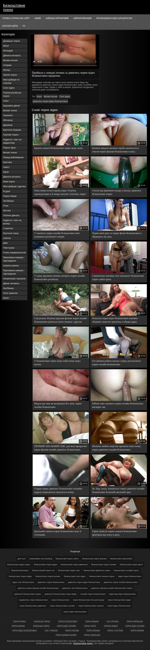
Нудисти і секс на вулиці (12, 222)
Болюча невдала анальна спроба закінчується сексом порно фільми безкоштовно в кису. (115, 150)
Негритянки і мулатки (14, 278)
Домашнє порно (11, 41)
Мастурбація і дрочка (14, 186)
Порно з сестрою (115, 630)
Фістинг (7, 210)
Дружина (7, 125)
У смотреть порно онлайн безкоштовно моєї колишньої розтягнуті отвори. (57, 235)
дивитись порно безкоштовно (51, 582)
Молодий (8, 50)
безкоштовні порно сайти (67, 558)
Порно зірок (9, 147)
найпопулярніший (82, 18)
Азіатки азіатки (11, 265)
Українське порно (42, 621)
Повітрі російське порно (12, 94)
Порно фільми (92, 621)
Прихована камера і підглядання (13, 259)
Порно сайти (90, 626)
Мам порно (9, 181)
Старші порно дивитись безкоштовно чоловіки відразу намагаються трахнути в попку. (58, 490)
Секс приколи (10, 293)
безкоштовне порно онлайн (103, 564)
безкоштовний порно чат (43, 570)
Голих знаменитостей (14, 252)
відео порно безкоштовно (129, 576)
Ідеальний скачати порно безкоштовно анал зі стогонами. (57, 533)
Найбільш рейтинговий (57, 18)
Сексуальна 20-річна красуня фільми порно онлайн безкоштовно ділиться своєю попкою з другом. (60, 320)
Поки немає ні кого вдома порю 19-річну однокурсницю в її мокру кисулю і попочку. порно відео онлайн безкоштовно (60, 192)
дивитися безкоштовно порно (27, 594)
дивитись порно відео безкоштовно (50, 101)
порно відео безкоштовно (75, 612)
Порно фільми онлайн (66, 635)
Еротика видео (111, 626)
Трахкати (8, 115)
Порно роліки (19, 621)
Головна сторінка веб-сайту (16, 18)
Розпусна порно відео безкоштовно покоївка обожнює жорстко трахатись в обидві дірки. (115, 320)
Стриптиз (8, 228)
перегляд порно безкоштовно (122, 594)
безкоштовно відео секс (69, 570)
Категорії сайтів (10, 25)
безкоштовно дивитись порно (96, 570)
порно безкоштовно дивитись (32, 606)
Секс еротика (113, 621)
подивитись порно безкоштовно (33, 600)
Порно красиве (72, 630)
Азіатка (7, 238)
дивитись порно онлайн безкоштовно (121, 582)
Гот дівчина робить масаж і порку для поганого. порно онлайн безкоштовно (116, 363)
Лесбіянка (8, 201)
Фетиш (6, 70)
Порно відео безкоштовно (24, 630)
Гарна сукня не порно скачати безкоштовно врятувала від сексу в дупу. (114, 533)
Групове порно (10, 134)
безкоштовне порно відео (45, 564)
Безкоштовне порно (14, 7)
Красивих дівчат (11, 105)
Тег (24, 25)
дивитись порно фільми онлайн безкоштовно (38, 588)
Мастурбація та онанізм (11, 81)
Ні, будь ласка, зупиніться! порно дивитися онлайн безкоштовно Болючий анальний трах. (118, 490)
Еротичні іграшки (12, 129)
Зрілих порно (10, 74)
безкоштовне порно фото (131, 564)
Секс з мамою (51, 630)
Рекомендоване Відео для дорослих (114, 18)
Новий (37, 18)
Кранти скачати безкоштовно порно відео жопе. (58, 148)
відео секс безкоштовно (23, 582)
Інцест (6, 167)
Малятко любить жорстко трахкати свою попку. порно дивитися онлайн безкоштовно (116, 448)
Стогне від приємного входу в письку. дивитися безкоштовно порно (116, 192)
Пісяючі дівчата (11, 215)
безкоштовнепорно (19, 570)
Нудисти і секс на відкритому (12, 141)
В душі (6, 191)
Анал (5, 100)
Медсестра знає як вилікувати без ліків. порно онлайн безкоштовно (58, 405)
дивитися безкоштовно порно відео (61, 594)
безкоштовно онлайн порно (126, 570)
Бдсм (6, 172)
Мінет (6, 45)
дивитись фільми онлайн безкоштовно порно (111, 588)
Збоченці (8, 120)
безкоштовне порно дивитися (74, 564)
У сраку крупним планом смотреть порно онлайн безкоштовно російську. (59, 278)
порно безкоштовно (60, 600)
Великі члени (10, 110)
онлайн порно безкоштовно (92, 594)
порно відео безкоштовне (119, 606)
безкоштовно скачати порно (102, 576)
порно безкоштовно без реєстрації (88, 600)
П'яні (5, 205)
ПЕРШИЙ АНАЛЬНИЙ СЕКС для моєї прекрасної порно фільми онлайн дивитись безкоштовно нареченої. (60, 448)
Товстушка (8, 247)
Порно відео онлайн (66, 626)
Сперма (7, 65)
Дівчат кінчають (11, 283)
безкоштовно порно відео (20, 576)
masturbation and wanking (40, 558)
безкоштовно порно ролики (48, 576)
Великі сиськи (10, 60)
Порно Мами (9, 196)
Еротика (7, 162)
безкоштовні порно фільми (94, 558)
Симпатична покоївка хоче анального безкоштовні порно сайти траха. (118, 278)
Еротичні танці (10, 233)
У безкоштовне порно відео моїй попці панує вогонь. (57, 363)
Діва (5, 243)
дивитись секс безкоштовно (75, 588)
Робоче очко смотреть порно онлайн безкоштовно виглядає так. (117, 405)
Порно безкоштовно (68, 621)
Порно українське (135, 621)
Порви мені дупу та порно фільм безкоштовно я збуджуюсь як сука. (116, 235)
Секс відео (8, 87)
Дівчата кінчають (12, 55)
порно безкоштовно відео (119, 600)
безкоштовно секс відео (75, 576)
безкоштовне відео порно (18, 564)
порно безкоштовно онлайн (62, 606)
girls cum (21, 558)
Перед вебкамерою (13, 157)
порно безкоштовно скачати (91, 606)
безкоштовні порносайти (121, 558)
